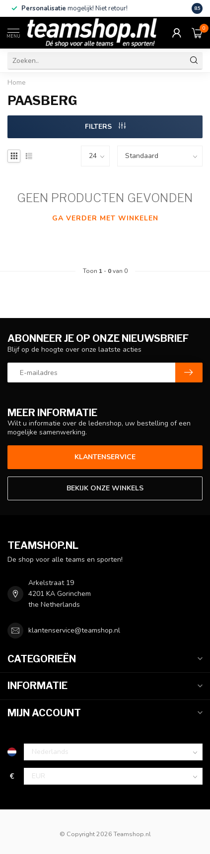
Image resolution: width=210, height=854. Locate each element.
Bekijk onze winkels (105, 488)
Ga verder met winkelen (105, 218)
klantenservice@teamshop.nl (74, 630)
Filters (105, 126)
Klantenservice (105, 457)
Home (16, 82)
